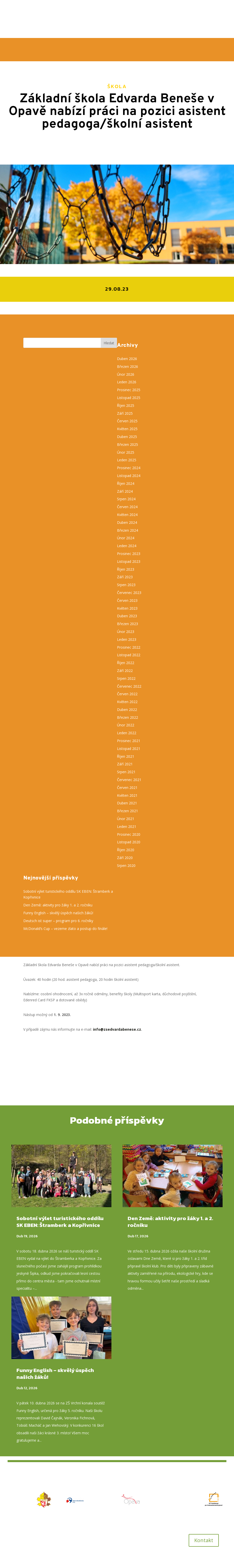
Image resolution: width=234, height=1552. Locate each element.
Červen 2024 (127, 506)
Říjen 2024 (125, 483)
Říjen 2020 (125, 849)
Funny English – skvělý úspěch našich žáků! (58, 912)
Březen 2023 (127, 623)
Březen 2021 (127, 810)
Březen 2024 (127, 530)
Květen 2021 (127, 795)
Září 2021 (125, 764)
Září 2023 (125, 576)
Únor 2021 (125, 818)
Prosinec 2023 (128, 553)
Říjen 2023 (125, 569)
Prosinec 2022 (128, 647)
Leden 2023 (126, 639)
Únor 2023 (125, 631)
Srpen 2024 (126, 498)
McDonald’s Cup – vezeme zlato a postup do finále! (65, 928)
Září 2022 (125, 670)
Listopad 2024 (128, 475)
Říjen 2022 (125, 662)
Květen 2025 (127, 428)
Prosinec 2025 (128, 389)
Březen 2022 (127, 717)
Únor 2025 (125, 452)
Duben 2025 (127, 436)
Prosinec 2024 (128, 467)
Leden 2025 (126, 459)
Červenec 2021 (129, 779)
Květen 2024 (127, 514)
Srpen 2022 (126, 678)
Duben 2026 (127, 358)
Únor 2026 (125, 374)
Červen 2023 (127, 600)
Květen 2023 (127, 608)
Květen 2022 (127, 701)
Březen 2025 (127, 444)
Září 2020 (125, 857)
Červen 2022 (127, 693)
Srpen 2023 (126, 584)
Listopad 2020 (128, 842)
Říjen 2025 (125, 405)
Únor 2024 (125, 537)
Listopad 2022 (128, 654)
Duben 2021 (127, 803)
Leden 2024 (126, 545)
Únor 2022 (125, 725)
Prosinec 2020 (128, 834)
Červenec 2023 (129, 592)
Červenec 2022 (129, 686)
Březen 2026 (127, 366)
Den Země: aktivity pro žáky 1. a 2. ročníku (58, 905)
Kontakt (203, 1540)
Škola (117, 86)
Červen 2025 (127, 421)
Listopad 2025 (128, 397)
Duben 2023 (127, 615)
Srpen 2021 (126, 771)
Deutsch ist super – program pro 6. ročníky (58, 920)
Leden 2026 (126, 382)
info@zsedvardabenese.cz (117, 1029)
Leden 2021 (126, 826)
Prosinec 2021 (128, 740)
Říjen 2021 (125, 756)
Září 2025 (125, 413)
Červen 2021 (127, 787)
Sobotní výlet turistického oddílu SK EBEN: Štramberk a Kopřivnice (60, 1221)
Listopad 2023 (128, 561)
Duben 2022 (127, 709)
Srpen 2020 (126, 865)
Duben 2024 (127, 522)
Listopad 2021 (128, 748)
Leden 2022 (126, 732)
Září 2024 (125, 491)
